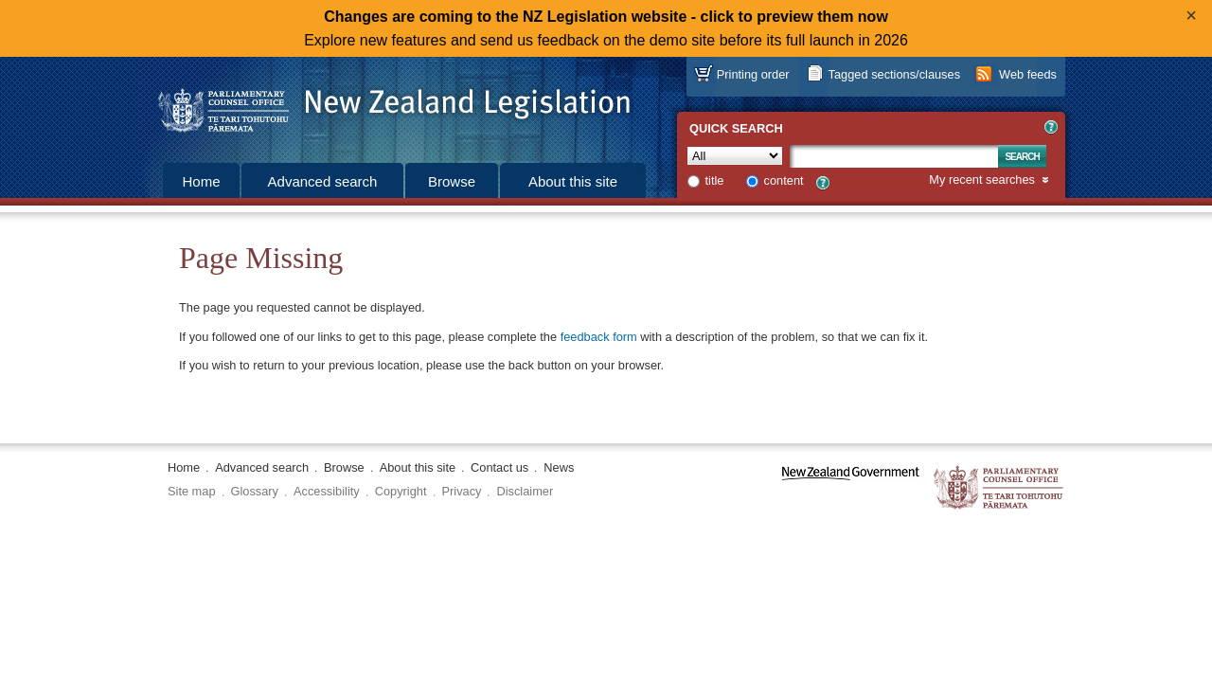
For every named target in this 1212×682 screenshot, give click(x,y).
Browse (451, 181)
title (714, 180)
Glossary (255, 491)
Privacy (462, 491)
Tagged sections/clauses (894, 74)
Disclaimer (524, 491)
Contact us (499, 467)
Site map (192, 491)
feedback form (599, 337)
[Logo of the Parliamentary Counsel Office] (385, 104)
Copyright (401, 491)
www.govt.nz (850, 488)
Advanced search (323, 181)
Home (201, 181)
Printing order (753, 74)
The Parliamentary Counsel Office (999, 488)
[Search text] (894, 156)
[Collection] (734, 156)
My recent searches (982, 180)
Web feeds (1028, 74)
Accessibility (327, 491)
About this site (572, 181)
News (559, 467)
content (784, 180)
